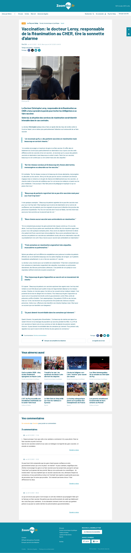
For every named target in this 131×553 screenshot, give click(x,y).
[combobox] (8, 14)
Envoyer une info (124, 13)
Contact (24, 537)
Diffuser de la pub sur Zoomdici (30, 540)
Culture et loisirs (63, 532)
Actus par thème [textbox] (6, 14)
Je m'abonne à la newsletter (92, 532)
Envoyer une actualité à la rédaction (55, 340)
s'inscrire (35, 423)
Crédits (24, 549)
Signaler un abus (74, 450)
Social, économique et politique (49, 23)
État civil (33, 14)
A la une (61, 528)
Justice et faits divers (65, 534)
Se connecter (100, 14)
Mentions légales (32, 549)
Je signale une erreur (98, 340)
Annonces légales (43, 14)
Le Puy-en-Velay (32, 23)
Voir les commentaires (40, 335)
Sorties (27, 14)
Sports (61, 537)
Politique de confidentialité (46, 549)
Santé (62, 23)
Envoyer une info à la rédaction (30, 542)
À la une (20, 14)
